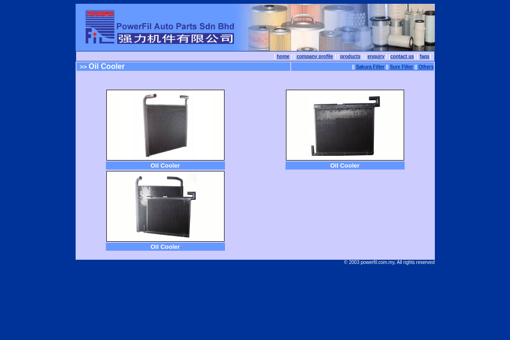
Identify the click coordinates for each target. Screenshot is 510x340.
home (283, 56)
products (350, 56)
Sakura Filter (370, 66)
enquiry (375, 56)
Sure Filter (401, 66)
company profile (314, 56)
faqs (425, 56)
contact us (402, 56)
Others (425, 66)
